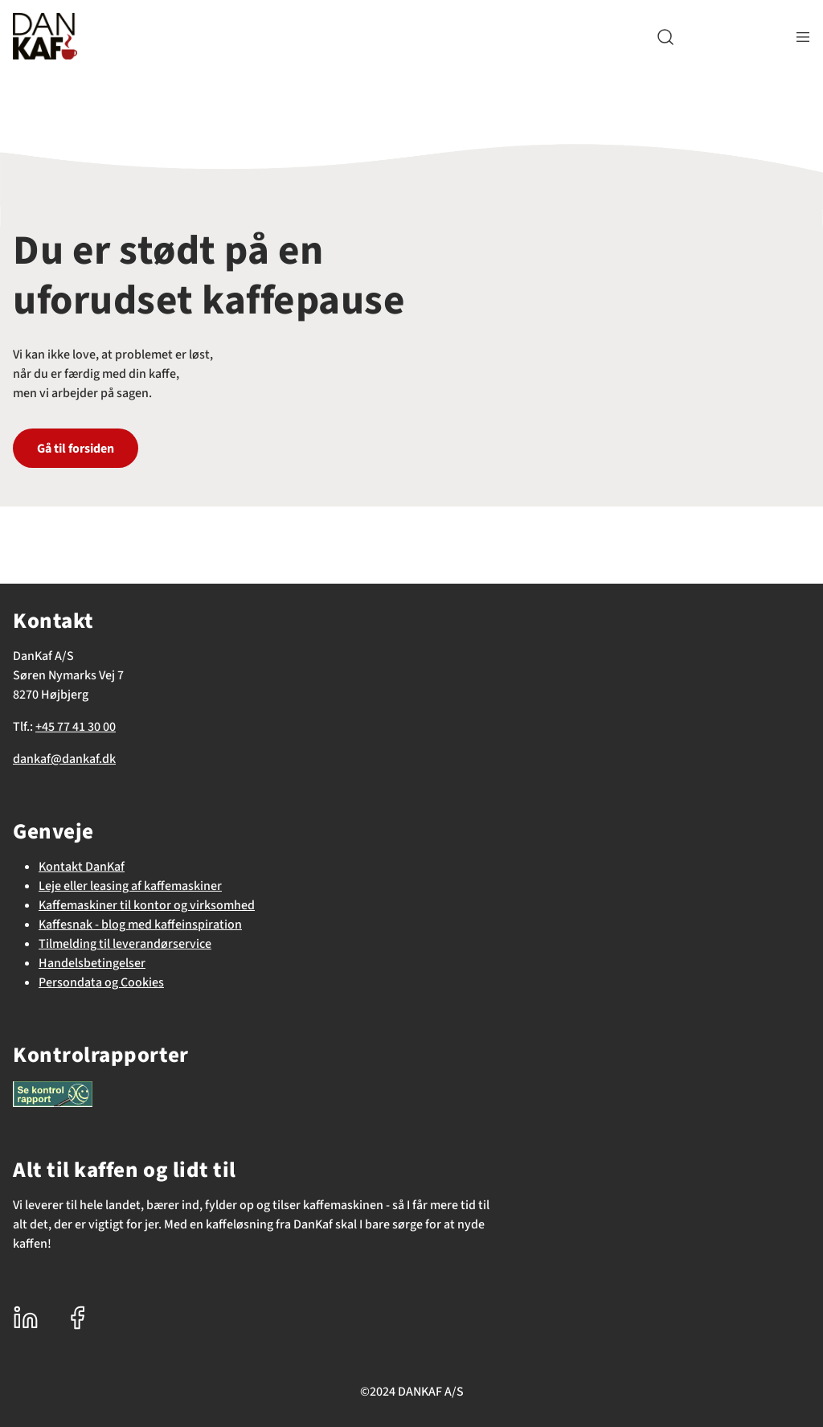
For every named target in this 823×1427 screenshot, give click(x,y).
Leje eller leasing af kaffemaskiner (130, 886)
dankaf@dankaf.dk (64, 759)
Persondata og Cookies (101, 982)
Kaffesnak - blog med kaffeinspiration (140, 924)
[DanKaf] (45, 36)
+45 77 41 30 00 (75, 727)
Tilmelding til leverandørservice (125, 944)
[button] (665, 36)
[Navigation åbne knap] (803, 37)
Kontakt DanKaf (82, 866)
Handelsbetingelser (92, 963)
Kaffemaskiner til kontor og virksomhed (147, 905)
